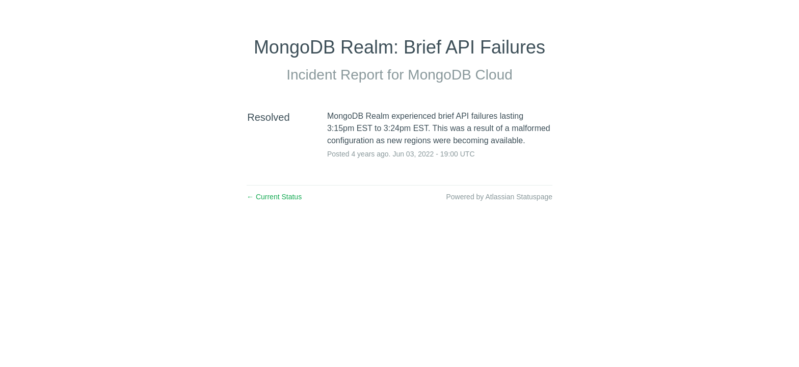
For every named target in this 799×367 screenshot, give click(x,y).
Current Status (274, 197)
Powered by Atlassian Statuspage (499, 197)
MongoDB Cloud (460, 75)
